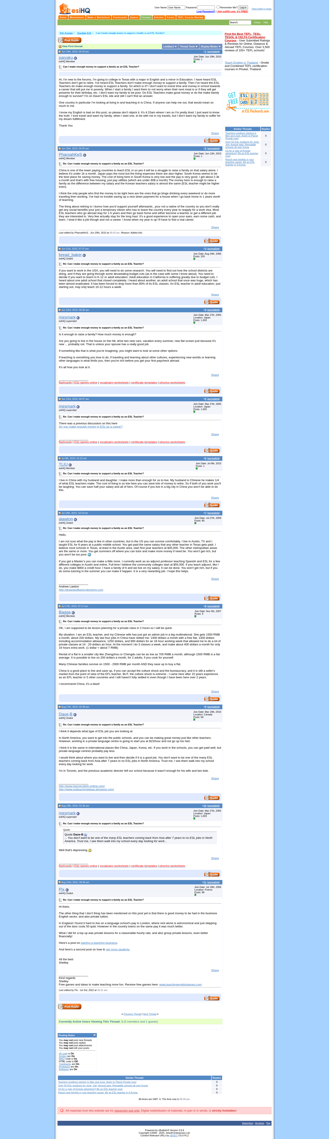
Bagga (65, 612)
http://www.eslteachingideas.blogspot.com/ (86, 789)
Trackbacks (65, 1064)
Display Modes (209, 46)
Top (268, 1123)
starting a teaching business (99, 942)
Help (265, 22)
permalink (213, 51)
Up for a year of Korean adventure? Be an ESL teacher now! (90, 1089)
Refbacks (64, 1069)
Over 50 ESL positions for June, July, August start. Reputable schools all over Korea (103, 1085)
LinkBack (168, 46)
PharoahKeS (70, 154)
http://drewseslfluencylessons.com (81, 589)
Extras (257, 22)
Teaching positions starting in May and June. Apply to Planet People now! (97, 1082)
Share (215, 133)
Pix (62, 889)
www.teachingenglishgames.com (180, 984)
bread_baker (70, 254)
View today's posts (261, 8)
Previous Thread (132, 1014)
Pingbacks (64, 1066)
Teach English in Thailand (241, 62)
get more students (117, 949)
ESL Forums (66, 33)
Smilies (63, 1056)
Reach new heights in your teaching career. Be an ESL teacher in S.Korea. (98, 1092)
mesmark (67, 317)
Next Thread (149, 1014)
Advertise (247, 1123)
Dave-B (65, 714)
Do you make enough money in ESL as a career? (91, 426)
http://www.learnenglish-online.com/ (82, 786)
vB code (63, 1053)
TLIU (63, 464)
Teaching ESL (84, 33)
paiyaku (66, 57)
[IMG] (62, 1058)
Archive (259, 1123)
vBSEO (174, 1135)
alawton (66, 519)
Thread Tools (187, 46)
